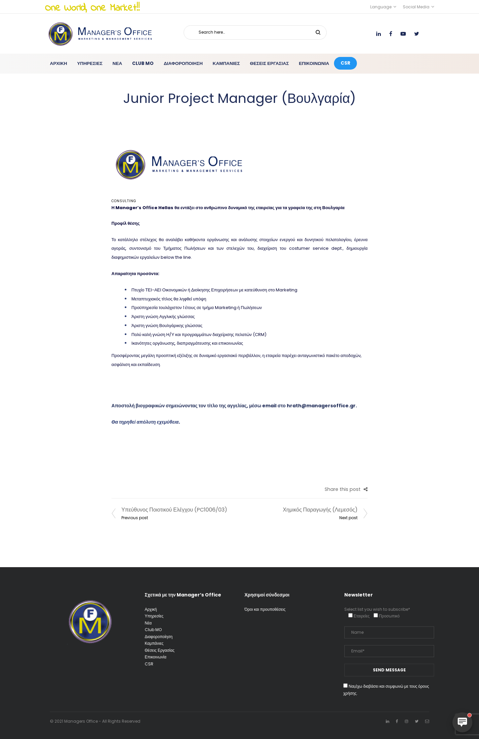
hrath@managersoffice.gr (321, 405)
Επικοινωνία (155, 657)
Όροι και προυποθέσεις (264, 609)
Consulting (123, 200)
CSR (149, 664)
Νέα (148, 623)
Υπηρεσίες (154, 616)
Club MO (153, 629)
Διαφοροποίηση (159, 636)
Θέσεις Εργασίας (159, 650)
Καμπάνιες (154, 643)
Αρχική (151, 609)
